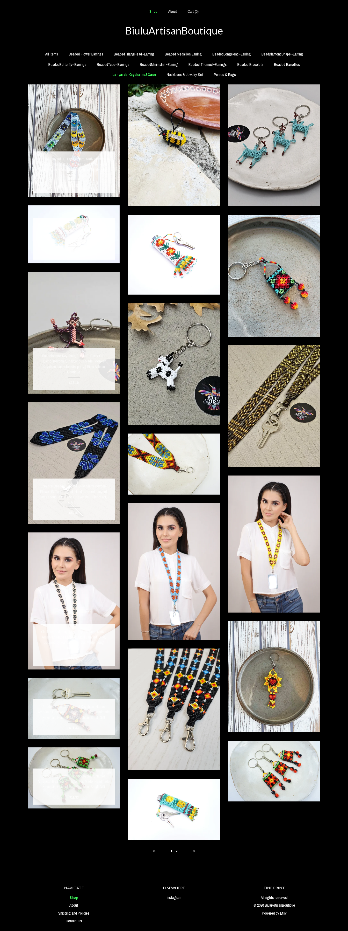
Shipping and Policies (73, 913)
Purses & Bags (225, 74)
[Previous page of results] (154, 851)
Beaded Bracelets (250, 64)
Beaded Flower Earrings (86, 54)
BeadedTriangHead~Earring (134, 54)
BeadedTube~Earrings (113, 64)
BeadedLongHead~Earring (231, 54)
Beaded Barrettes (287, 64)
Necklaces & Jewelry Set (185, 74)
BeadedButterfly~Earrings (67, 64)
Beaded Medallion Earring (183, 54)
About (172, 11)
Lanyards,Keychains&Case (134, 74)
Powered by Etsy (274, 913)
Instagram (174, 897)
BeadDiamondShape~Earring (282, 54)
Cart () (193, 11)
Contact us (74, 921)
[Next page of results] (194, 851)
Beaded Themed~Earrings (207, 64)
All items (51, 54)
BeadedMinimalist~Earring (159, 64)
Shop (153, 11)
